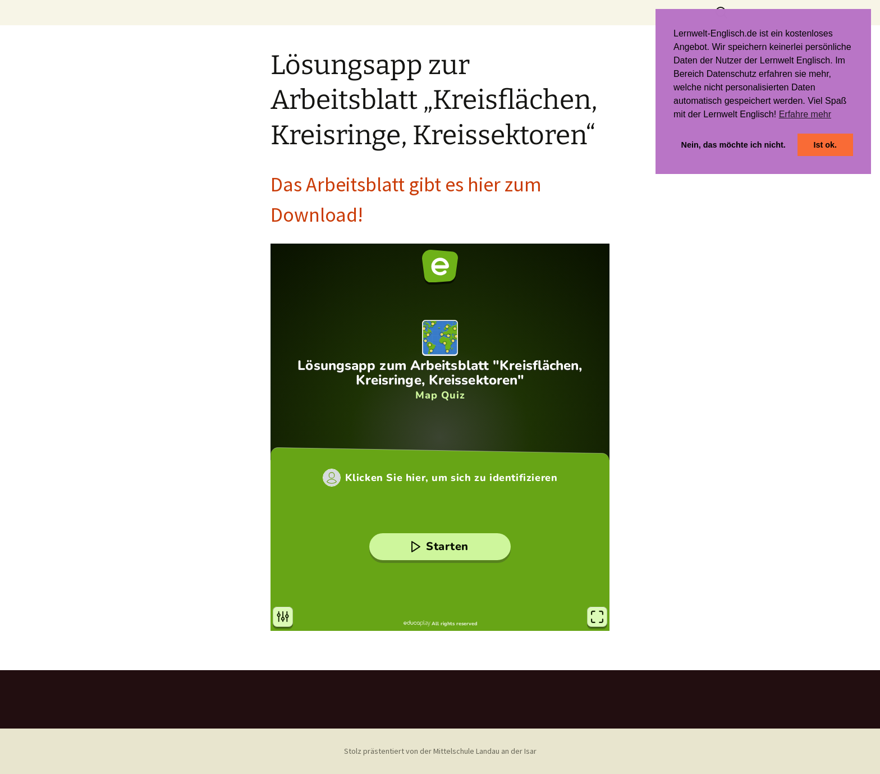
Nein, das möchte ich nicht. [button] (733, 144)
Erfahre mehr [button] (805, 114)
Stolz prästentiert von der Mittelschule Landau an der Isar (440, 751)
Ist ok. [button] (825, 144)
